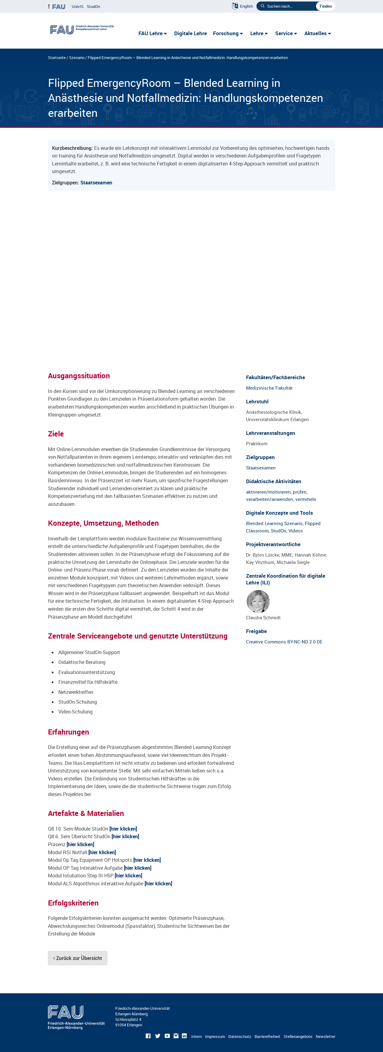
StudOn (93, 6)
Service (284, 33)
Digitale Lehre (190, 33)
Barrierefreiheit (267, 1036)
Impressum (215, 1036)
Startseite (57, 57)
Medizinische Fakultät (269, 388)
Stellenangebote (298, 1036)
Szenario (76, 57)
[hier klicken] (123, 828)
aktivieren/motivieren (268, 492)
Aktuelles (315, 33)
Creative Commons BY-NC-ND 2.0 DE (284, 642)
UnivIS (77, 6)
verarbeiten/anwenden (269, 499)
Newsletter (325, 1036)
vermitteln (305, 499)
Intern (196, 1036)
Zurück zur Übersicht (77, 958)
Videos (296, 531)
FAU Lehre (150, 33)
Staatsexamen (96, 182)
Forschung (226, 33)
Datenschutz (239, 1036)
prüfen (300, 492)
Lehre (256, 33)
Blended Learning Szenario (274, 523)
